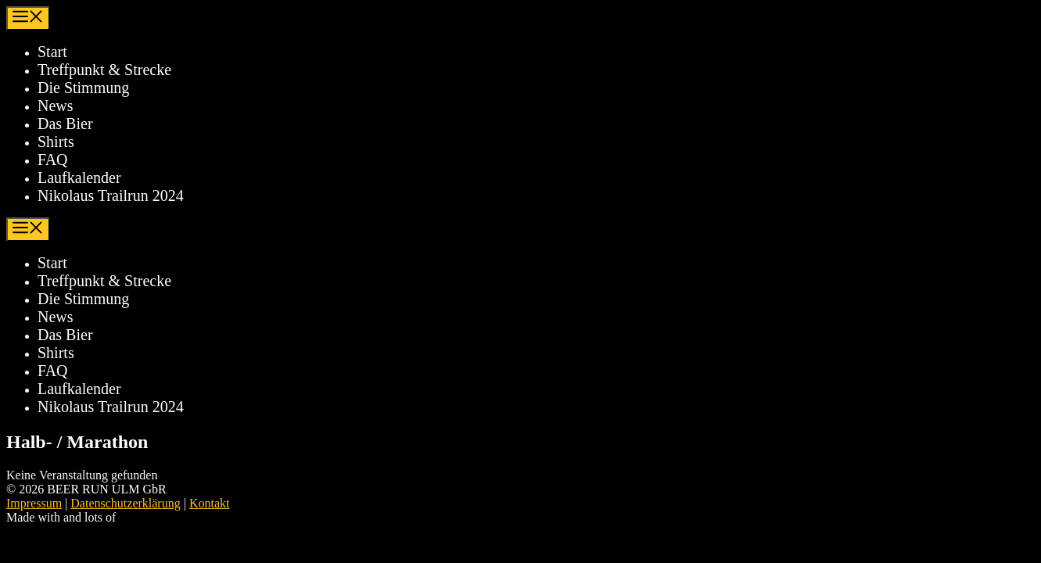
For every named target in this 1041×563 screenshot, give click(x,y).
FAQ (53, 159)
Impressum (34, 503)
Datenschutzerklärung (125, 503)
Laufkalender (79, 177)
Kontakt (209, 503)
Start (52, 51)
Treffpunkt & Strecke (104, 69)
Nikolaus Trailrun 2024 (111, 195)
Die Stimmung (83, 87)
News (56, 105)
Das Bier (65, 123)
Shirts (56, 141)
